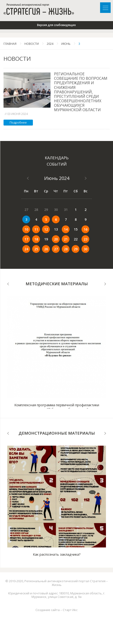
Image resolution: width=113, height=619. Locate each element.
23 (85, 239)
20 (56, 239)
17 (26, 239)
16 (85, 229)
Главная (10, 44)
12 (46, 229)
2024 (50, 44)
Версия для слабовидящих (56, 25)
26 (46, 249)
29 (76, 249)
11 (36, 229)
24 (26, 249)
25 (36, 249)
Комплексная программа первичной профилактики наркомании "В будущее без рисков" (56, 407)
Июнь (65, 44)
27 (56, 249)
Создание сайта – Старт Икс (56, 610)
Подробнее (18, 122)
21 (66, 239)
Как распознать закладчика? (57, 554)
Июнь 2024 (56, 178)
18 (36, 239)
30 (85, 249)
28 (66, 249)
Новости (31, 44)
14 (66, 229)
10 (26, 229)
